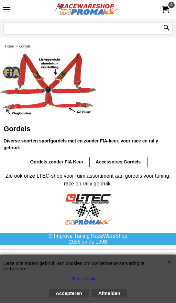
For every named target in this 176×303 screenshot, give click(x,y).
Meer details (84, 278)
